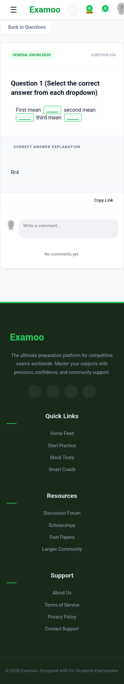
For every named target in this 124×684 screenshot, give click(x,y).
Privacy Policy (62, 617)
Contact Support (62, 628)
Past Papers (62, 537)
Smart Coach (62, 469)
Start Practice (62, 445)
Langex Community (62, 549)
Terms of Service (62, 605)
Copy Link (103, 200)
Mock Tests (62, 457)
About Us (62, 592)
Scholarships (62, 525)
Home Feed (62, 433)
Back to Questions (27, 27)
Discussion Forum (61, 513)
